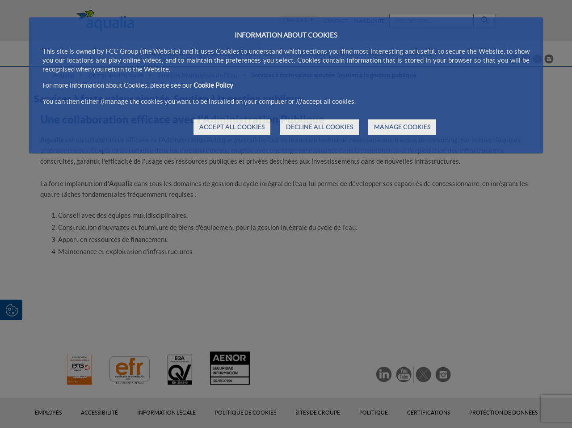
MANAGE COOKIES (402, 127)
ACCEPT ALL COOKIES (232, 127)
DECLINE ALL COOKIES (319, 127)
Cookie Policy (213, 85)
